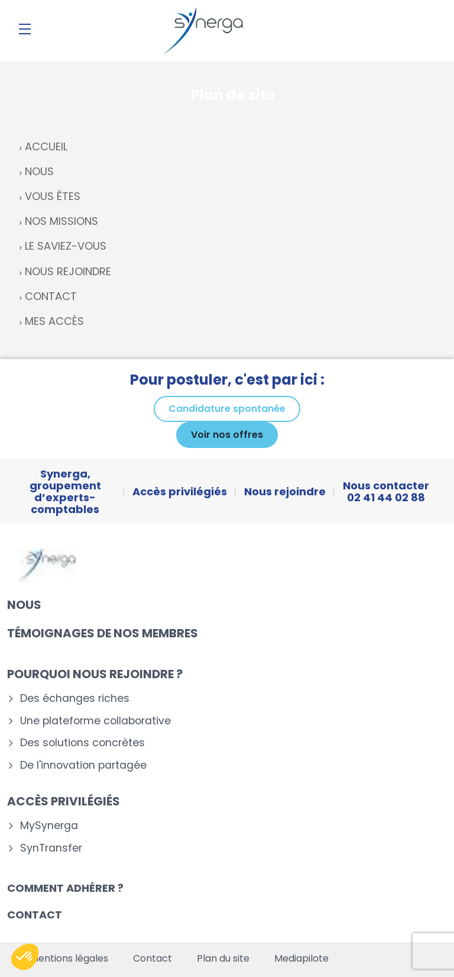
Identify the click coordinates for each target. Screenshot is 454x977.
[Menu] (25, 29)
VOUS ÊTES (52, 196)
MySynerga (49, 826)
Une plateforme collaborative (95, 721)
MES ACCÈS (54, 321)
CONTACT (51, 296)
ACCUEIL (46, 146)
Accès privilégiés (63, 801)
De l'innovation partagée (83, 765)
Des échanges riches (74, 698)
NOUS (39, 171)
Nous (24, 604)
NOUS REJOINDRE (68, 271)
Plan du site (223, 958)
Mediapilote (301, 958)
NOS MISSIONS (61, 221)
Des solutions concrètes (82, 743)
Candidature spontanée (227, 408)
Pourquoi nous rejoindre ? (95, 674)
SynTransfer (51, 848)
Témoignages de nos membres (102, 633)
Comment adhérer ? (65, 888)
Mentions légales (69, 958)
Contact (34, 914)
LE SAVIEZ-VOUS (65, 245)
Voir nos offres (227, 434)
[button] (25, 957)
